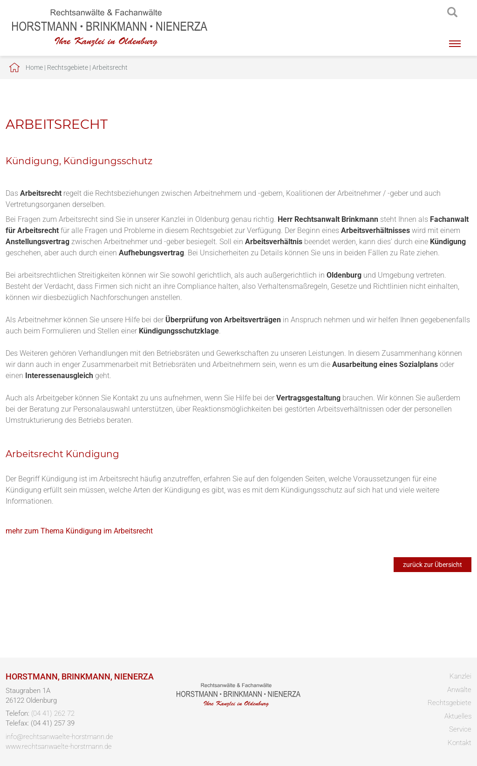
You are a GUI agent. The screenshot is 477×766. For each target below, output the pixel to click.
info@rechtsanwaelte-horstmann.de (59, 737)
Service (460, 729)
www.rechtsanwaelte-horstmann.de (59, 746)
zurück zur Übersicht (432, 564)
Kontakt (459, 743)
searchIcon (452, 12)
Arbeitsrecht (110, 67)
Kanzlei (460, 676)
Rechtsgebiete (67, 67)
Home (34, 67)
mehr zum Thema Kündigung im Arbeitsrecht (79, 530)
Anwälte (459, 690)
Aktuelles (457, 716)
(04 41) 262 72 (53, 713)
